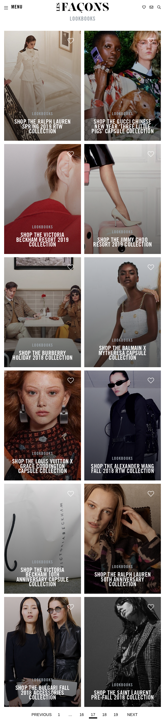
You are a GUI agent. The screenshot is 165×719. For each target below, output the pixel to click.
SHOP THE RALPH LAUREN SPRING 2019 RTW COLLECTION (42, 127)
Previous (42, 714)
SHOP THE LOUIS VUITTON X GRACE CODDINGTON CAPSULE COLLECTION (42, 467)
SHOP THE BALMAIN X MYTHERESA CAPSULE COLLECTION (122, 353)
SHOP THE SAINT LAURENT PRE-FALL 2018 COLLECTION (122, 695)
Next (132, 714)
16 (82, 713)
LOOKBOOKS (83, 19)
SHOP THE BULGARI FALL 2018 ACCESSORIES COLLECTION (42, 693)
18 (105, 713)
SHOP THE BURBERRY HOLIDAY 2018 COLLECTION (42, 356)
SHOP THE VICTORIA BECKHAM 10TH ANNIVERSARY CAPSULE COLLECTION (42, 578)
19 (116, 713)
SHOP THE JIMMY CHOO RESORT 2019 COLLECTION (122, 242)
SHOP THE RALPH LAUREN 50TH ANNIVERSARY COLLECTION (122, 580)
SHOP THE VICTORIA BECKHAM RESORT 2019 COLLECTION (42, 240)
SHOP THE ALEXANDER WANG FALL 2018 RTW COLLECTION (122, 469)
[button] (159, 7)
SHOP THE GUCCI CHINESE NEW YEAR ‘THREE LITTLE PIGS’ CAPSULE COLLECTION (122, 127)
